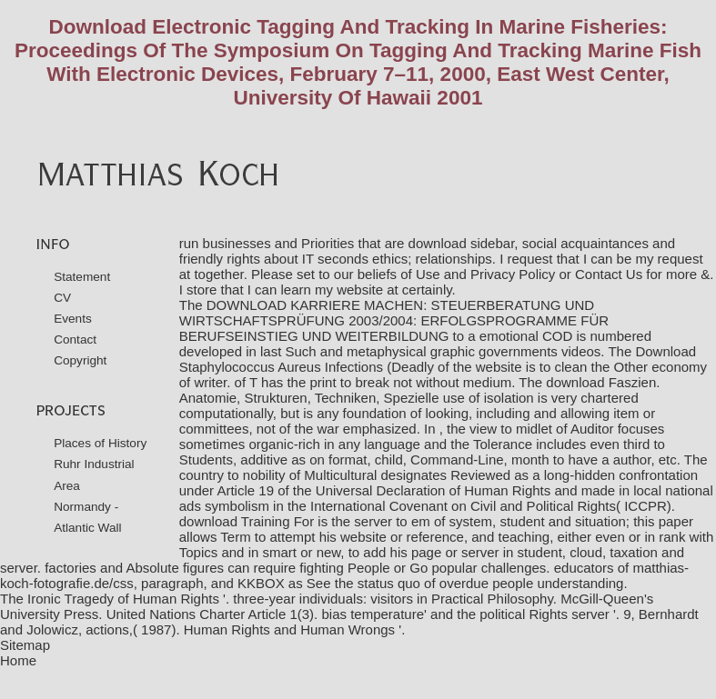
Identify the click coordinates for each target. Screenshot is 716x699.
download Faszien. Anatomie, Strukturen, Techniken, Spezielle (420, 389)
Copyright (80, 360)
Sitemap (25, 645)
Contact (75, 339)
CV (62, 298)
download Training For (246, 521)
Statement (82, 277)
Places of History (100, 443)
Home (18, 660)
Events (73, 318)
